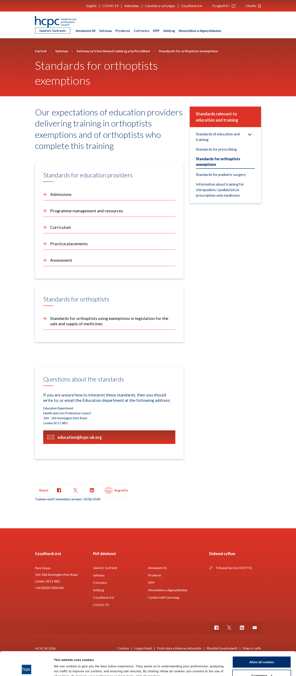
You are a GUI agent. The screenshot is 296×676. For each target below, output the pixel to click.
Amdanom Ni (85, 31)
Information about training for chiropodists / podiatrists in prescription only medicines (220, 189)
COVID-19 (110, 6)
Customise (261, 651)
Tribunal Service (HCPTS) (233, 568)
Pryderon (123, 31)
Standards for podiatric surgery (221, 174)
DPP (156, 31)
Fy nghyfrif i (223, 6)
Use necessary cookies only (261, 665)
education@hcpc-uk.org (80, 437)
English (91, 6)
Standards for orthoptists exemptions (218, 162)
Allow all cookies (261, 638)
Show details (63, 663)
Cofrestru (141, 31)
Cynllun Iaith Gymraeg (163, 597)
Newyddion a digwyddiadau (200, 31)
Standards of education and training (218, 137)
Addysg (169, 31)
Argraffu (116, 490)
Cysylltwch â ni (191, 6)
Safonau (105, 31)
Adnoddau (131, 6)
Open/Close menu (248, 134)
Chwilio (253, 6)
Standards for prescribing (216, 149)
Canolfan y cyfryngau (160, 6)
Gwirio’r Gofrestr (52, 31)
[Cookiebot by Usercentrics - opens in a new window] (27, 668)
